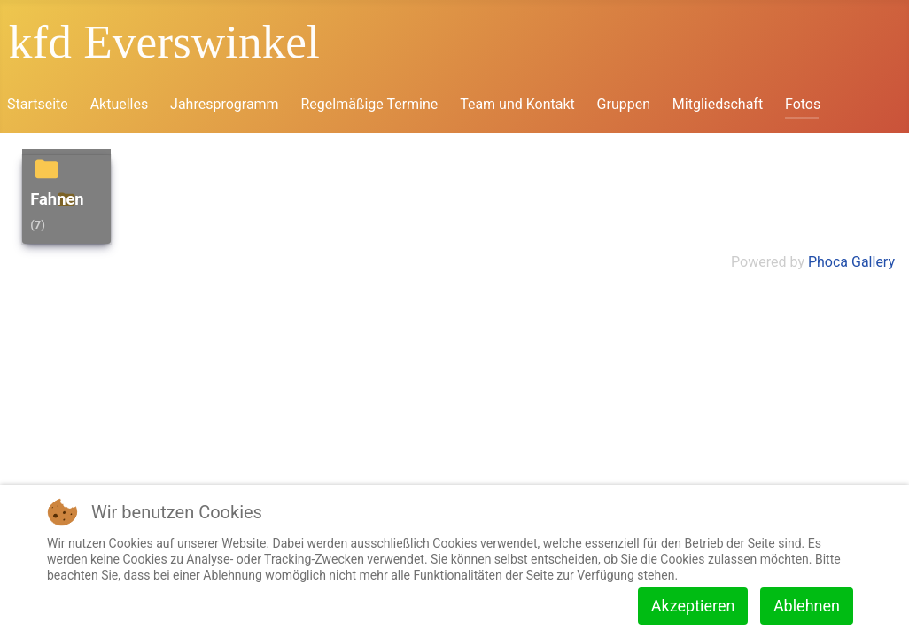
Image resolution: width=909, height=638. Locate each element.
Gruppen (623, 104)
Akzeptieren (693, 605)
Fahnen (57, 199)
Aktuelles (119, 104)
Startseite (37, 104)
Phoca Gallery (851, 261)
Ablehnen (806, 605)
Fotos (802, 104)
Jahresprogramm (224, 104)
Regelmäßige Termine (369, 104)
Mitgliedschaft (717, 104)
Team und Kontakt (517, 104)
